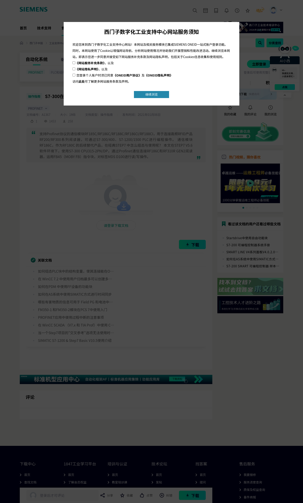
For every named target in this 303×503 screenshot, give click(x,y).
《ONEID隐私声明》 (159, 75)
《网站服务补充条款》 (90, 63)
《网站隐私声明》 (86, 69)
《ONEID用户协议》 (127, 75)
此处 (82, 81)
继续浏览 (151, 94)
